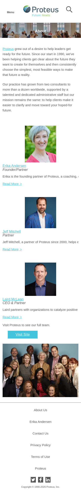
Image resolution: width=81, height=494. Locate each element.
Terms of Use (40, 457)
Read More (11, 184)
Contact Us (40, 433)
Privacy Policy (40, 445)
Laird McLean (13, 299)
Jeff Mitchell (12, 231)
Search (69, 9)
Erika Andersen (14, 166)
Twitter (33, 480)
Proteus (8, 49)
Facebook (40, 480)
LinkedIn (48, 480)
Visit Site (23, 334)
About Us (40, 410)
